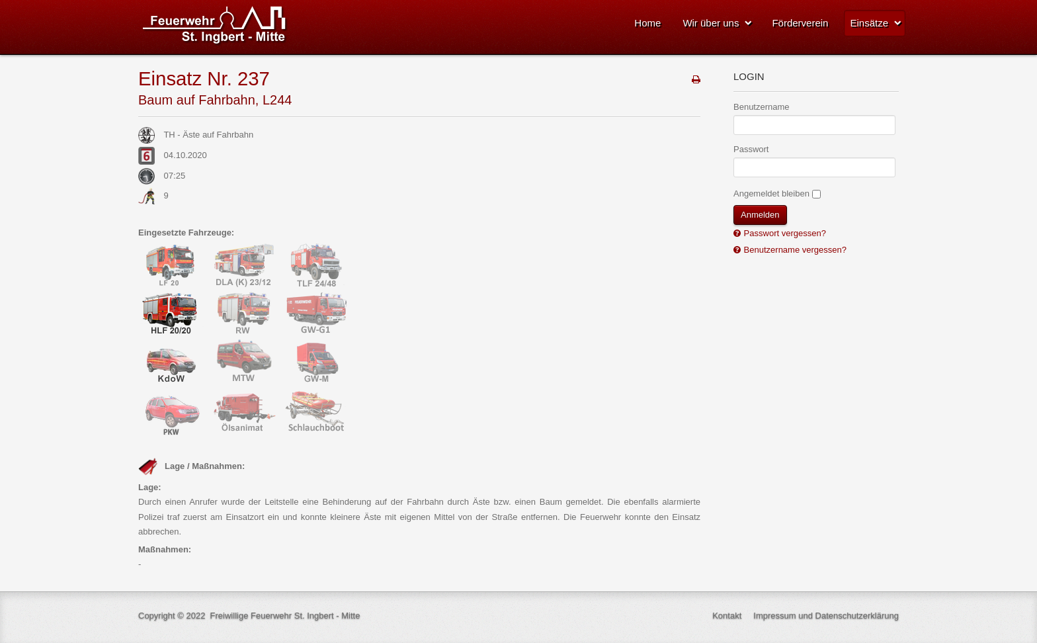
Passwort (750, 149)
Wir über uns (711, 22)
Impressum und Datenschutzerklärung (826, 616)
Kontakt (726, 616)
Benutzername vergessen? (794, 250)
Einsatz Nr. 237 (204, 78)
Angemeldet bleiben (771, 193)
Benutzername (761, 107)
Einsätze (869, 22)
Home (647, 22)
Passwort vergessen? (783, 233)
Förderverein (800, 22)
